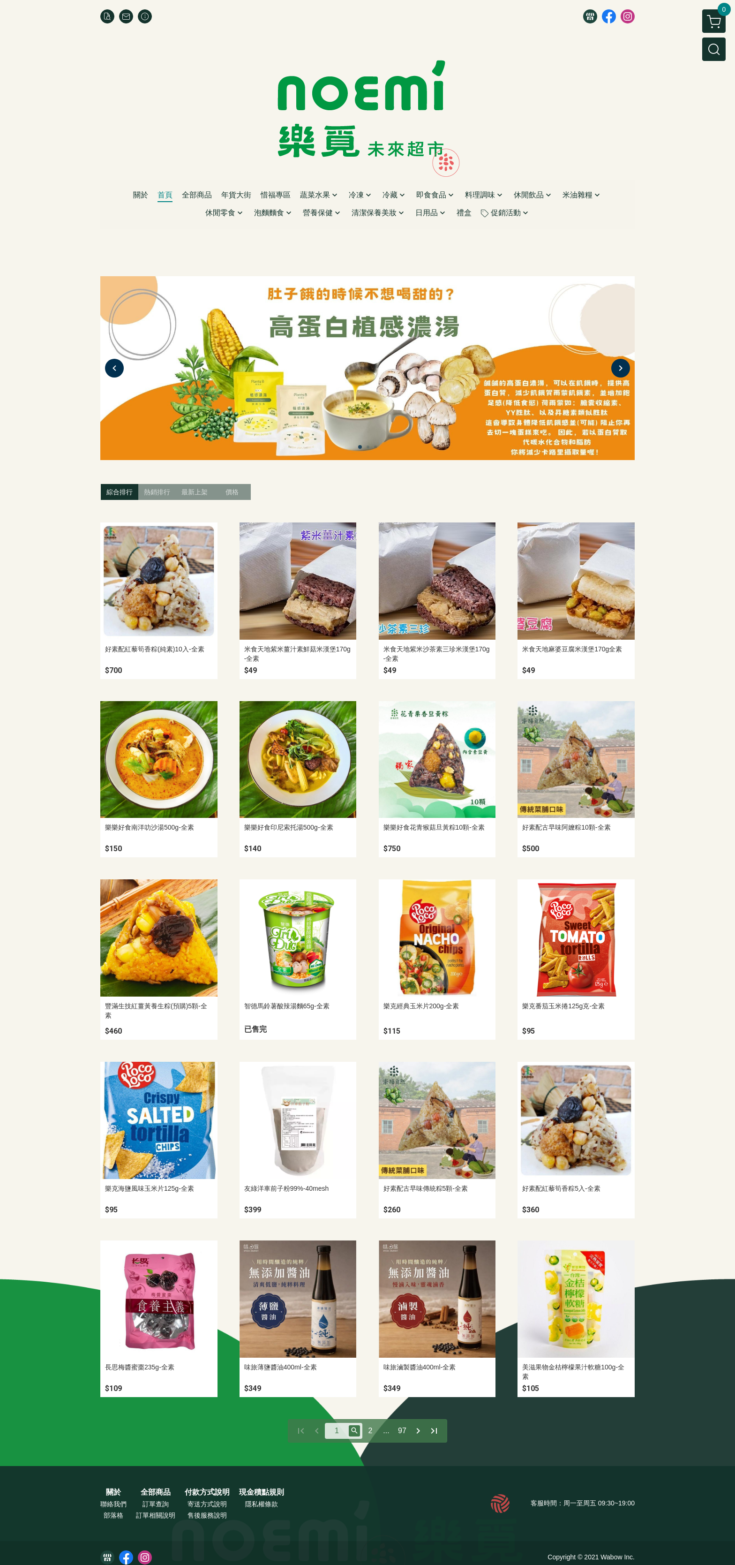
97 (402, 1431)
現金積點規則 (261, 1492)
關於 (113, 1492)
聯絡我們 (113, 1504)
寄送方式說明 (207, 1504)
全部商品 (156, 1492)
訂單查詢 (155, 1504)
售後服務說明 (207, 1515)
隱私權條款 (261, 1504)
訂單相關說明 (155, 1515)
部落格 (113, 1515)
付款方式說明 (207, 1492)
